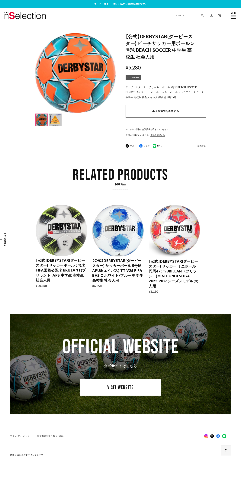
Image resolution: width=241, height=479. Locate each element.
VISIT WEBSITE (120, 388)
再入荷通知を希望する (165, 111)
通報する (202, 146)
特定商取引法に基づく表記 (50, 436)
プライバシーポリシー (21, 436)
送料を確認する (157, 135)
